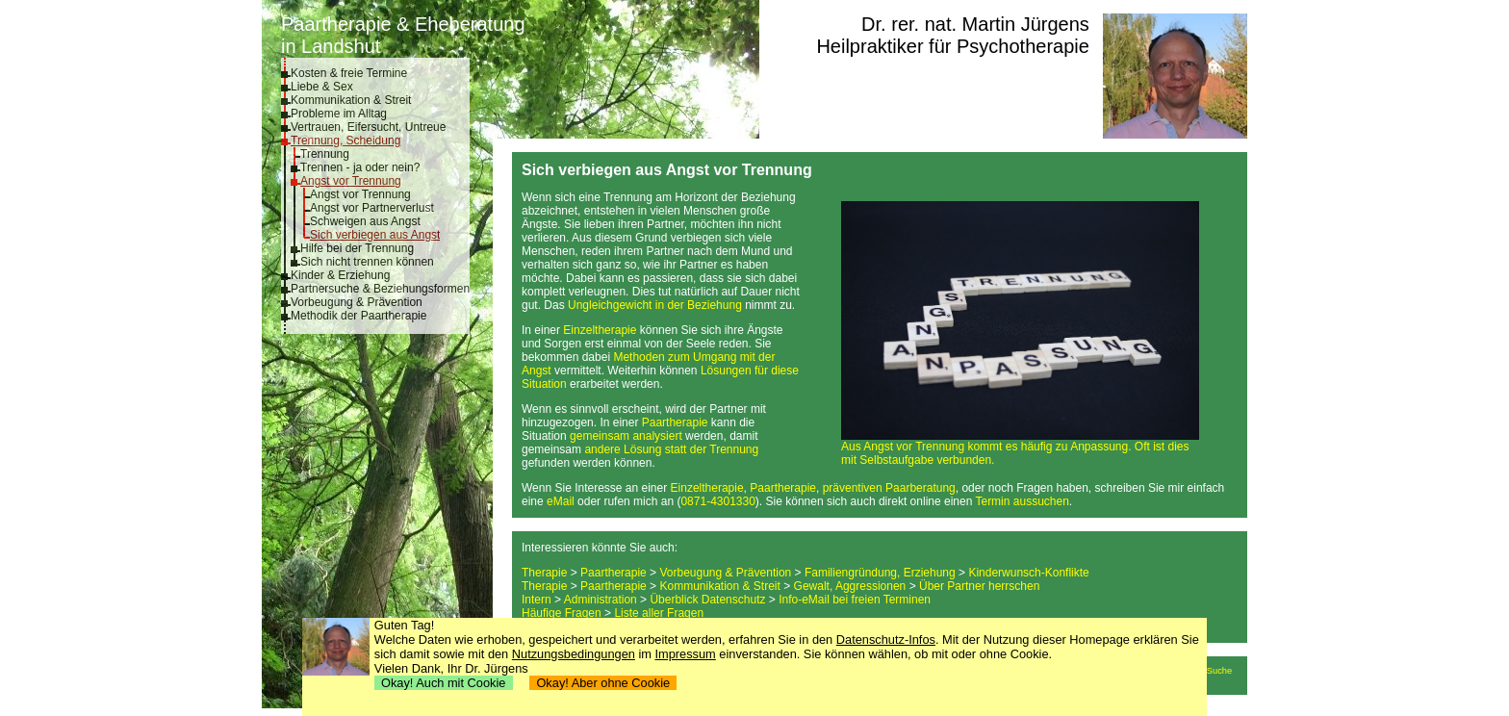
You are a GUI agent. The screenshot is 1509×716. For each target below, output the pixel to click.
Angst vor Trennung (350, 181)
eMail (561, 501)
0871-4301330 (717, 501)
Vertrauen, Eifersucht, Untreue (368, 127)
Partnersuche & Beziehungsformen (380, 288)
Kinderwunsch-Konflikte (1028, 572)
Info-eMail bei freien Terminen (855, 599)
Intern (536, 599)
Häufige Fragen (561, 613)
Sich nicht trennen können (367, 261)
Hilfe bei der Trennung (357, 248)
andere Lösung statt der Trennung (671, 449)
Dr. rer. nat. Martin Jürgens (975, 24)
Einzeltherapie (599, 330)
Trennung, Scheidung (345, 140)
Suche (1219, 671)
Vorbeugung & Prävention (356, 302)
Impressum (685, 654)
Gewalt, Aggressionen (850, 586)
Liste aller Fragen (658, 613)
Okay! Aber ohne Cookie (603, 683)
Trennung (324, 154)
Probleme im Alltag (339, 113)
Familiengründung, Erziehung (880, 572)
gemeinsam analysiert (626, 436)
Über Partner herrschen (979, 586)
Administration (600, 599)
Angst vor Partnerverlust (372, 208)
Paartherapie (675, 422)
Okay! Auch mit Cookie (443, 683)
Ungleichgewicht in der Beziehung (655, 305)
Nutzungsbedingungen (573, 654)
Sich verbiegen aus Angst (375, 235)
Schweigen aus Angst (365, 221)
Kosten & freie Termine (349, 73)
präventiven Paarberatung (889, 488)
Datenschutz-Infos (885, 639)
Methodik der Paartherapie (358, 315)
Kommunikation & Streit (351, 100)
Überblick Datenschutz (707, 599)
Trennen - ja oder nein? (360, 167)
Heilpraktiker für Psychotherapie (952, 46)
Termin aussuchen (1021, 501)
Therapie (544, 572)
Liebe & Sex (322, 86)
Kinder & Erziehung (340, 275)
